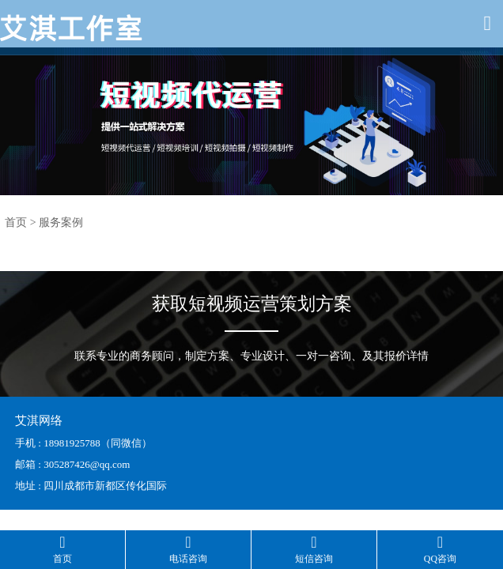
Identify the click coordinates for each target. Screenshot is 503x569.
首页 (16, 222)
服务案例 (61, 222)
